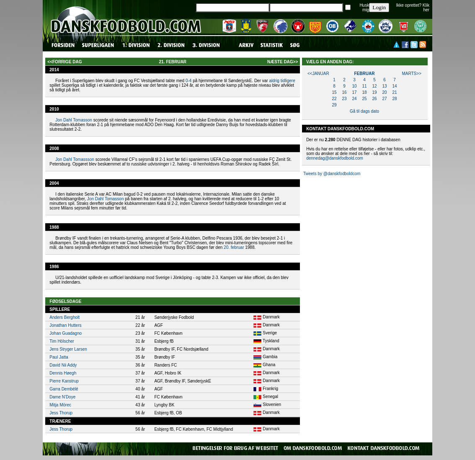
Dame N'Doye (62, 397)
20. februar (234, 247)
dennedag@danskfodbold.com (334, 158)
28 (394, 98)
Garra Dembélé (63, 389)
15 (334, 92)
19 (374, 92)
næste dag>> (282, 61)
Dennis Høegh (62, 373)
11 (364, 86)
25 (364, 98)
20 (384, 92)
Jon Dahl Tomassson (74, 159)
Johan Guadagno (65, 333)
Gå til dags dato (364, 111)
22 (334, 98)
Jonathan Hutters (65, 325)
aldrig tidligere (282, 80)
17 (354, 92)
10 (354, 86)
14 (394, 86)
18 (364, 92)
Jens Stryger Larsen (68, 349)
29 (334, 105)
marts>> (411, 73)
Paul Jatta (58, 357)
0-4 (188, 80)
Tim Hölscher (61, 341)
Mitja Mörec (60, 405)
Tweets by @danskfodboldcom (331, 173)
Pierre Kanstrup (63, 381)
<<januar (318, 73)
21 (394, 92)
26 (374, 98)
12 (374, 86)
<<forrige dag (64, 61)
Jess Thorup (60, 413)
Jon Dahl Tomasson (73, 120)
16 (344, 92)
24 (354, 98)
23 (344, 98)
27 (384, 98)
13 (384, 86)
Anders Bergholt (64, 317)
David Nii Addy (63, 365)
